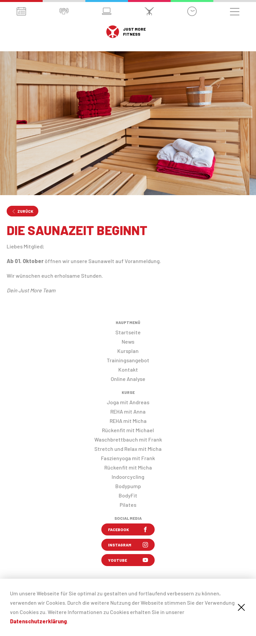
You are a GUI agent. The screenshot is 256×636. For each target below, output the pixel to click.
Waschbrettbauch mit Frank (128, 439)
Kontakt (128, 369)
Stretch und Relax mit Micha (128, 449)
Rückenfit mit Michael (128, 430)
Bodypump (128, 486)
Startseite (128, 332)
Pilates (128, 504)
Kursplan (128, 351)
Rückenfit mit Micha (128, 467)
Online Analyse (128, 379)
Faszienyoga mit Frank (128, 458)
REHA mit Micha (128, 421)
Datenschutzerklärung (38, 621)
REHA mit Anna (128, 411)
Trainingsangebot (128, 360)
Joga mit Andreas (128, 402)
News (128, 341)
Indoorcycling (128, 477)
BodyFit (128, 495)
